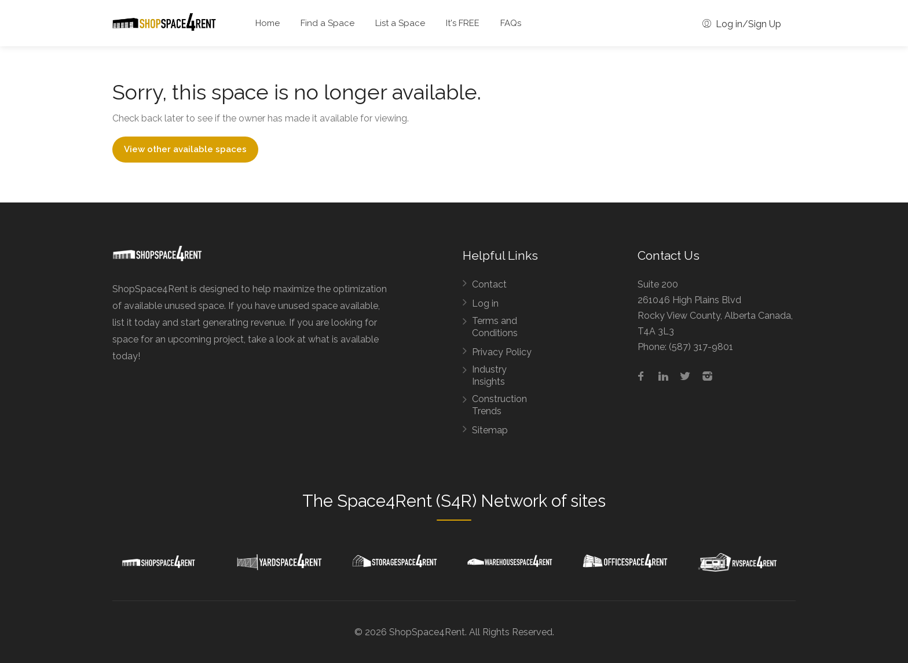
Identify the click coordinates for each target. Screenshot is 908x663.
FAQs (510, 23)
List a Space (400, 23)
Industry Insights (489, 375)
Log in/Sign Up (741, 24)
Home (267, 23)
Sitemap (490, 430)
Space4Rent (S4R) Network (442, 501)
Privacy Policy (502, 352)
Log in (485, 303)
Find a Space (327, 23)
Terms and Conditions (495, 326)
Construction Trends (499, 405)
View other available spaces (185, 149)
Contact (489, 284)
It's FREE (462, 23)
